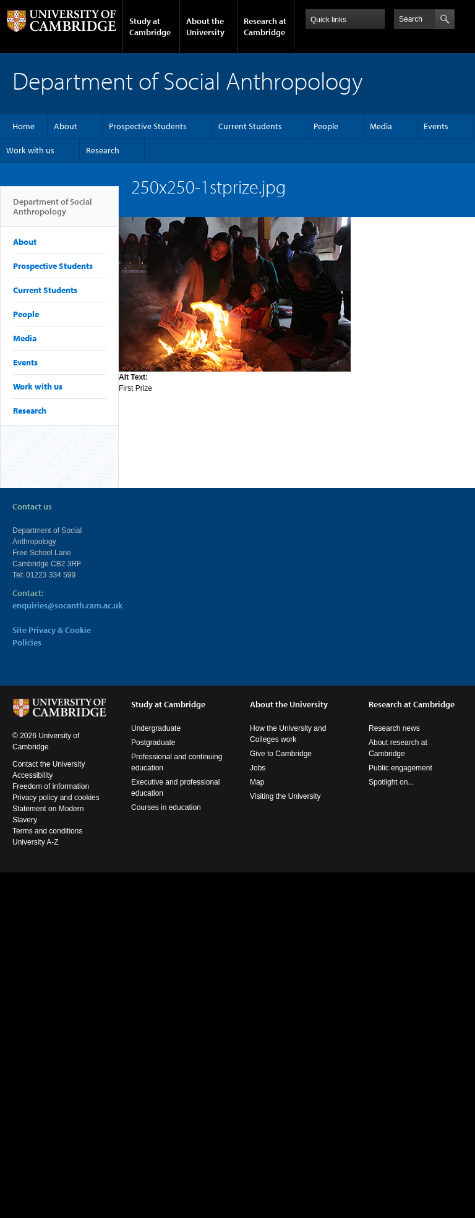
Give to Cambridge (281, 753)
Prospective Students (148, 126)
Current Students (250, 126)
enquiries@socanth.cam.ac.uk (67, 605)
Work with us (30, 150)
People (326, 126)
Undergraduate (156, 728)
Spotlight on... (391, 782)
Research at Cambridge (265, 26)
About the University (205, 26)
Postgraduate (153, 742)
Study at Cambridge (150, 26)
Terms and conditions (47, 831)
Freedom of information (50, 786)
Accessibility (32, 775)
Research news (394, 728)
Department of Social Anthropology (52, 211)
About (65, 126)
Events (436, 126)
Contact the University (48, 764)
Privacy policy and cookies (56, 797)
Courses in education (166, 807)
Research (102, 150)
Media (381, 126)
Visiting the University (285, 796)
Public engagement (400, 768)
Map (257, 782)
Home (23, 126)
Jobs (257, 768)
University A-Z (35, 842)
